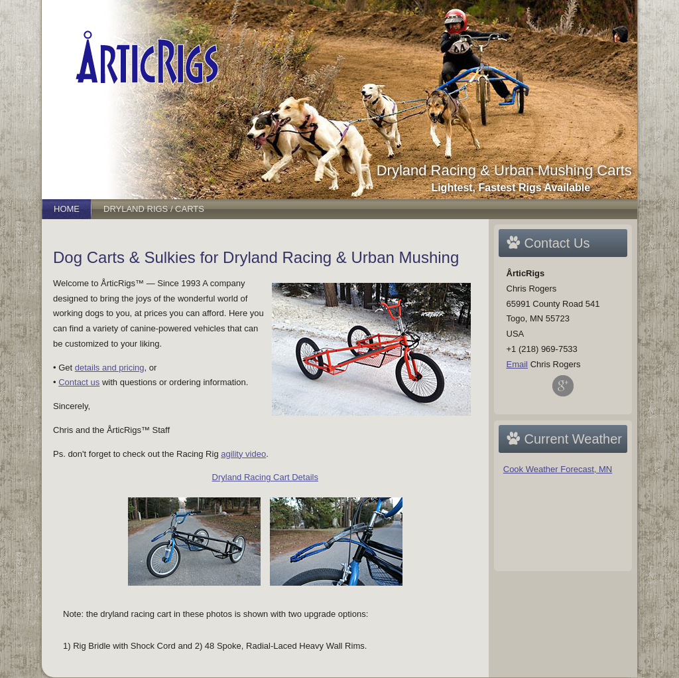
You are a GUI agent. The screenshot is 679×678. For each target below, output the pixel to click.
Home (67, 209)
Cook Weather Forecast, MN (557, 469)
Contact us (78, 382)
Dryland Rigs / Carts (153, 209)
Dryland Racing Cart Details (265, 477)
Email (517, 364)
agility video (243, 454)
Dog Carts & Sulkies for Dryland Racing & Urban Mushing (256, 257)
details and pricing (110, 368)
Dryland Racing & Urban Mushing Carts (504, 170)
